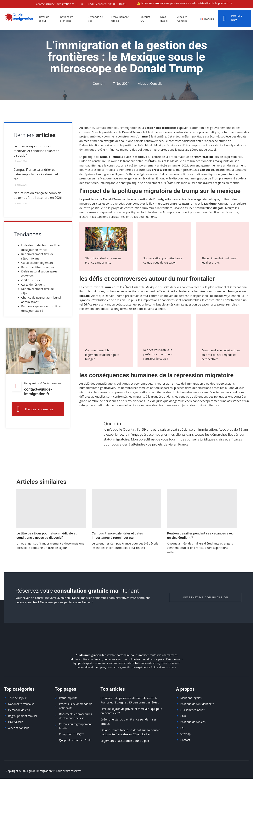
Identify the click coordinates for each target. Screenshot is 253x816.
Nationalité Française (68, 19)
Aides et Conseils (184, 19)
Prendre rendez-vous (39, 413)
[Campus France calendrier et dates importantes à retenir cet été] (126, 508)
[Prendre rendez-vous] (18, 413)
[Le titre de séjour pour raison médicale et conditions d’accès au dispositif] (51, 508)
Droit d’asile (166, 19)
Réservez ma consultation (205, 597)
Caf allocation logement (37, 264)
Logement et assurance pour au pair (124, 741)
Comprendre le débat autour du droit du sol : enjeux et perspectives (220, 354)
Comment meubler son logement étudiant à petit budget (102, 354)
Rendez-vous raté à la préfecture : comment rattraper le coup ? (158, 354)
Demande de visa (97, 19)
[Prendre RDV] (224, 18)
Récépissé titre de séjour (37, 269)
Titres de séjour (45, 19)
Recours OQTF (148, 19)
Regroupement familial (122, 19)
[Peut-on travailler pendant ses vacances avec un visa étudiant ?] (202, 508)
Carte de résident (33, 286)
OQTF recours (30, 282)
